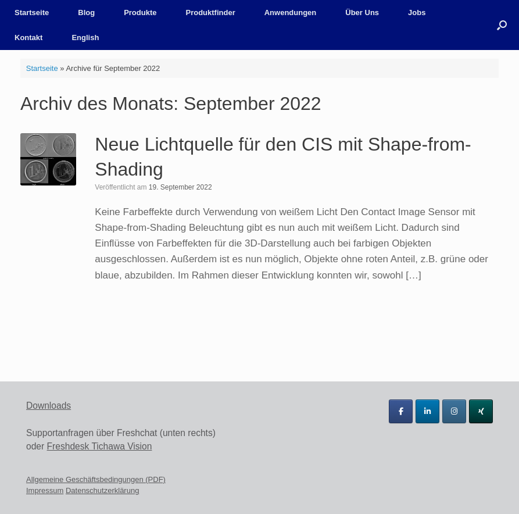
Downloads (48, 406)
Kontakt (28, 37)
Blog (86, 12)
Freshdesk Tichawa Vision (99, 446)
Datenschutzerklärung (102, 490)
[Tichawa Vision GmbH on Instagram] (454, 411)
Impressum (44, 490)
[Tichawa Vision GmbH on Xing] (481, 411)
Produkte (140, 12)
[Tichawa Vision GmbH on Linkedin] (427, 411)
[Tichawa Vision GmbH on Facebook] (401, 411)
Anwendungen (290, 12)
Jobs (416, 12)
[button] (502, 25)
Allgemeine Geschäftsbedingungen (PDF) (96, 479)
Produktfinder (210, 12)
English (85, 37)
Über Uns (362, 12)
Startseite (32, 12)
